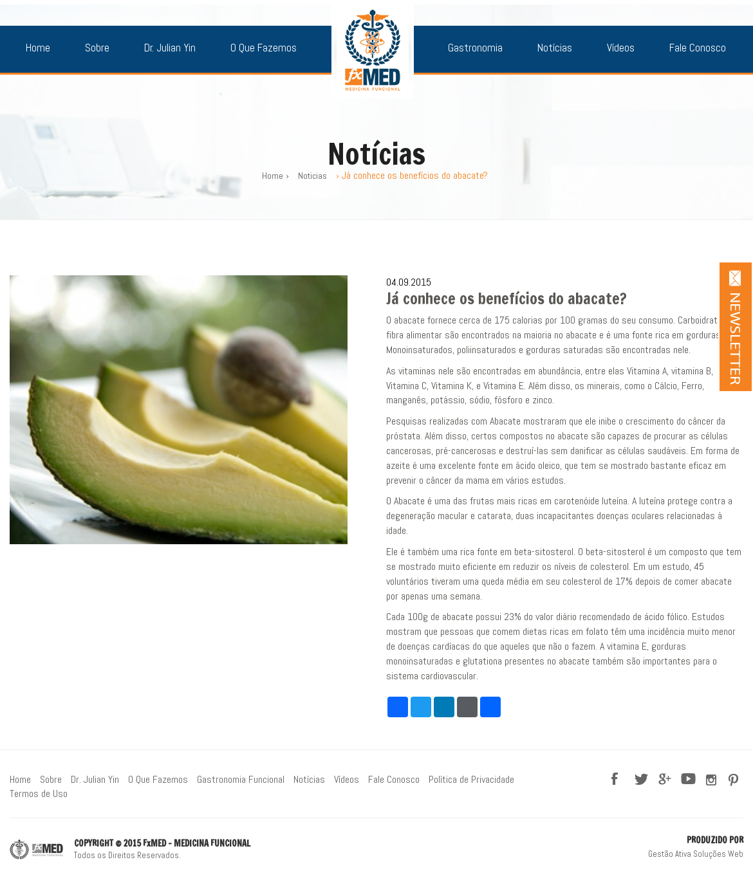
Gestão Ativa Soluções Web (695, 853)
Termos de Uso (39, 793)
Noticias (312, 175)
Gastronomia (475, 48)
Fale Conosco (697, 48)
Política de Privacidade (471, 779)
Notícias (554, 48)
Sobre (97, 48)
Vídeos (621, 48)
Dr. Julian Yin (170, 48)
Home (38, 48)
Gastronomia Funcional (240, 779)
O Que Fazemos (263, 48)
